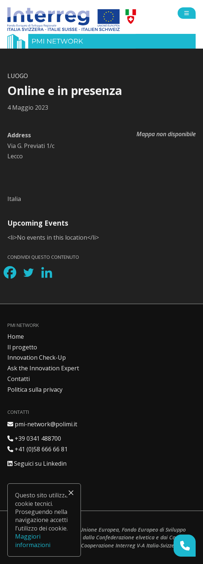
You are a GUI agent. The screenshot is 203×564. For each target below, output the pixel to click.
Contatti (18, 379)
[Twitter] (28, 272)
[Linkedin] (46, 272)
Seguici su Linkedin (37, 463)
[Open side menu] (187, 13)
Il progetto (22, 347)
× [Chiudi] (71, 492)
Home (15, 336)
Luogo (17, 76)
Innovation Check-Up (36, 357)
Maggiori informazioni (32, 540)
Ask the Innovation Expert (43, 368)
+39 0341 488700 (34, 438)
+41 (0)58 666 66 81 (37, 449)
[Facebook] (9, 272)
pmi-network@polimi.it (42, 424)
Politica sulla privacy (35, 389)
